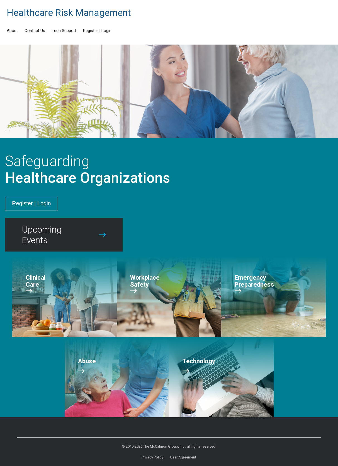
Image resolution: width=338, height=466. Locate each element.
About (12, 30)
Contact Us (35, 30)
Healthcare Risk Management (69, 12)
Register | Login (97, 30)
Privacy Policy (152, 457)
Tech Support (64, 30)
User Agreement (183, 457)
